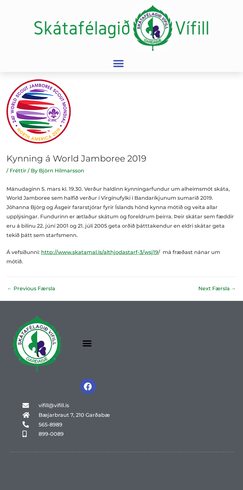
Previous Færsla (31, 288)
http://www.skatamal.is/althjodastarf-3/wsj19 (99, 252)
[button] (118, 63)
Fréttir (18, 171)
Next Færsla (217, 288)
